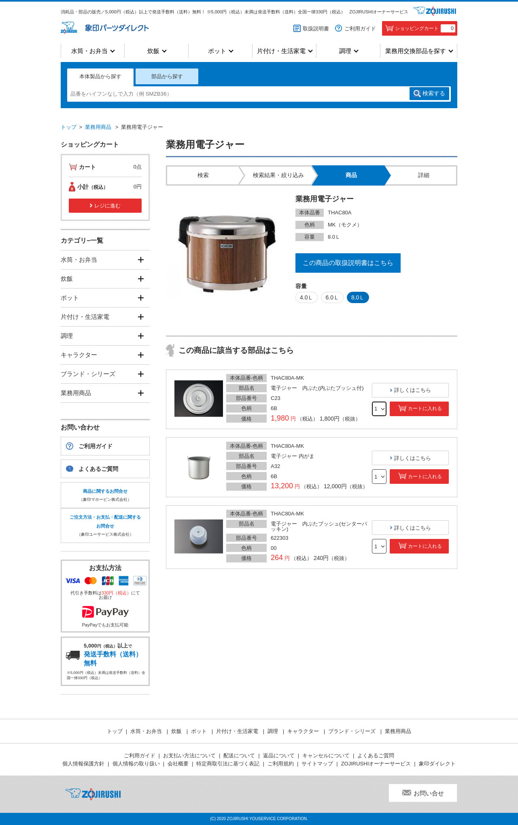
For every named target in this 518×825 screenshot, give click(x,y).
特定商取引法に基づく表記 (227, 764)
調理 (345, 50)
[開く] (141, 259)
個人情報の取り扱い (136, 764)
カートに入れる (425, 408)
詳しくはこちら (412, 390)
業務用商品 (98, 127)
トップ (68, 127)
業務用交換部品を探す (415, 50)
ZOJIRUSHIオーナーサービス (378, 11)
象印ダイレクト (437, 764)
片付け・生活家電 (281, 50)
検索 (433, 93)
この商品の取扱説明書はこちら (348, 262)
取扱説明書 (316, 29)
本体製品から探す (100, 76)
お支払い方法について (189, 755)
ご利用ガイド (360, 29)
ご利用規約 (280, 764)
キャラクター (79, 354)
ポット (217, 50)
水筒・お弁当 (89, 50)
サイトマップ (317, 764)
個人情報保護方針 (83, 764)
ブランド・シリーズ (88, 373)
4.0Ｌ (306, 297)
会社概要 (178, 764)
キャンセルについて (326, 755)
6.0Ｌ (332, 297)
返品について (279, 755)
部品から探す (167, 76)
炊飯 (153, 50)
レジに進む (107, 206)
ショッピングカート (425, 28)
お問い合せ (429, 793)
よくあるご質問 (98, 469)
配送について (239, 755)
